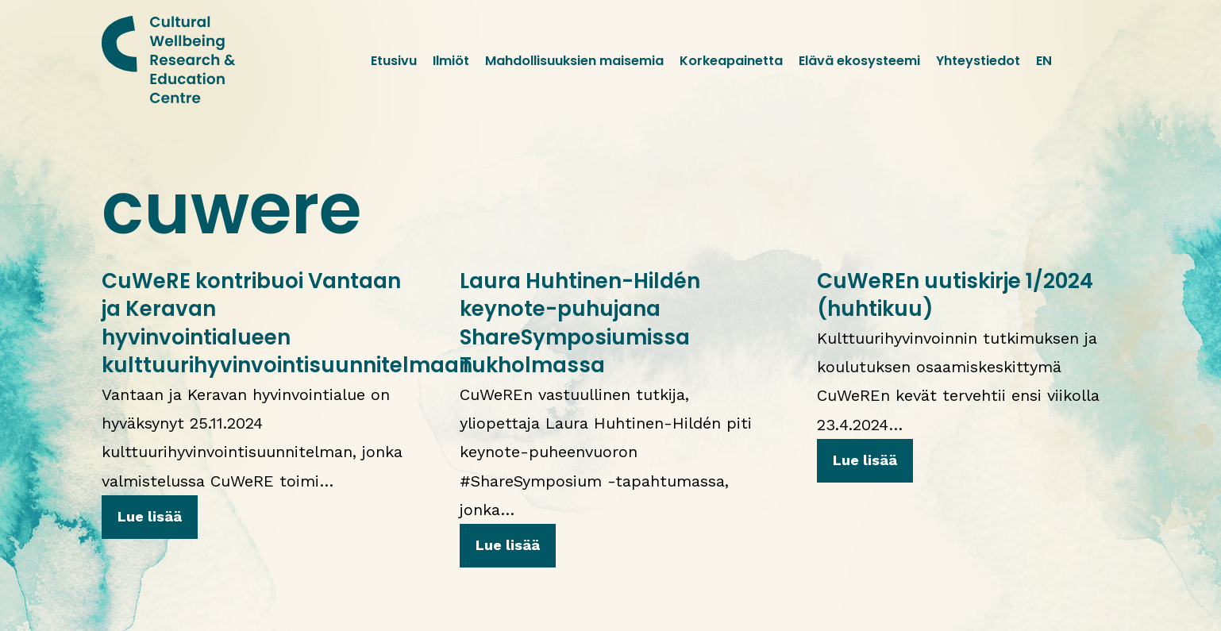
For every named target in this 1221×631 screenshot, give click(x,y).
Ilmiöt (451, 61)
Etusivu (394, 61)
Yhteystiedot (978, 61)
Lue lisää (149, 516)
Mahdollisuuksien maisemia (574, 61)
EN (1044, 61)
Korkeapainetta (731, 61)
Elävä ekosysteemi (859, 61)
